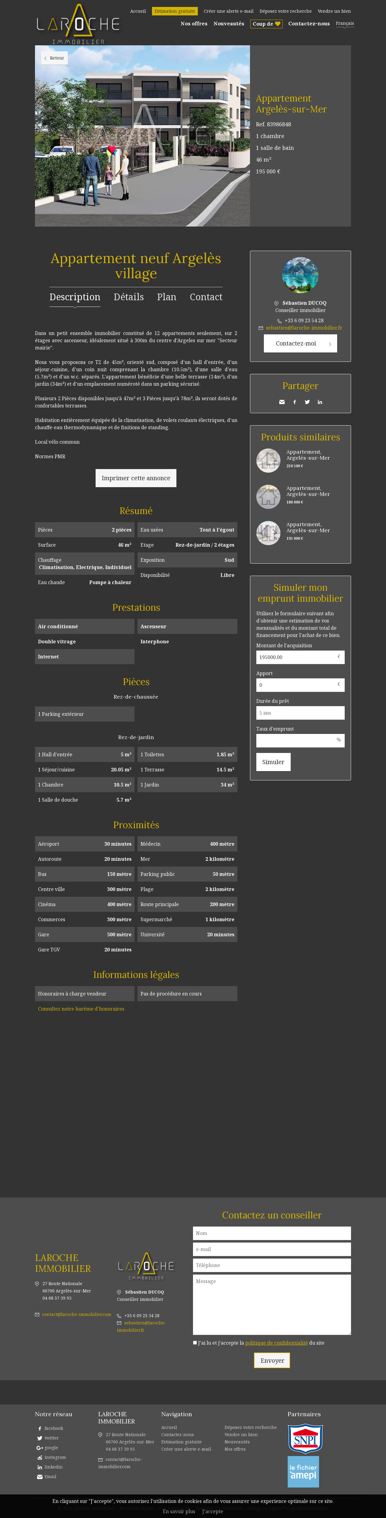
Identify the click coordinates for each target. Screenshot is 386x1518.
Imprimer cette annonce (136, 478)
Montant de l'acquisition (284, 645)
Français (345, 23)
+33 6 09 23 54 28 (304, 320)
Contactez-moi (296, 343)
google (51, 1447)
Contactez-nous (309, 23)
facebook (54, 1428)
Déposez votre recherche (286, 11)
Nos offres (194, 23)
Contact (206, 297)
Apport (264, 673)
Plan (166, 297)
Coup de (263, 24)
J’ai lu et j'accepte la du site (261, 1343)
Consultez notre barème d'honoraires (81, 1008)
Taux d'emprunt (275, 728)
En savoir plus (179, 1511)
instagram (55, 1457)
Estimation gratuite (175, 11)
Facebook (294, 402)
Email (50, 1476)
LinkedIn (320, 402)
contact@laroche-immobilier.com (76, 1314)
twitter (52, 1438)
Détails (129, 297)
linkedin (54, 1467)
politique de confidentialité (276, 1343)
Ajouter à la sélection (347, 52)
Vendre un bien (334, 11)
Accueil (138, 11)
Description (74, 297)
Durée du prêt (272, 701)
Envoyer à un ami (282, 402)
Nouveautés (229, 23)
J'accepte (212, 1511)
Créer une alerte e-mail (229, 11)
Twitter (307, 402)
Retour (57, 58)
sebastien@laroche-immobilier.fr (304, 327)
